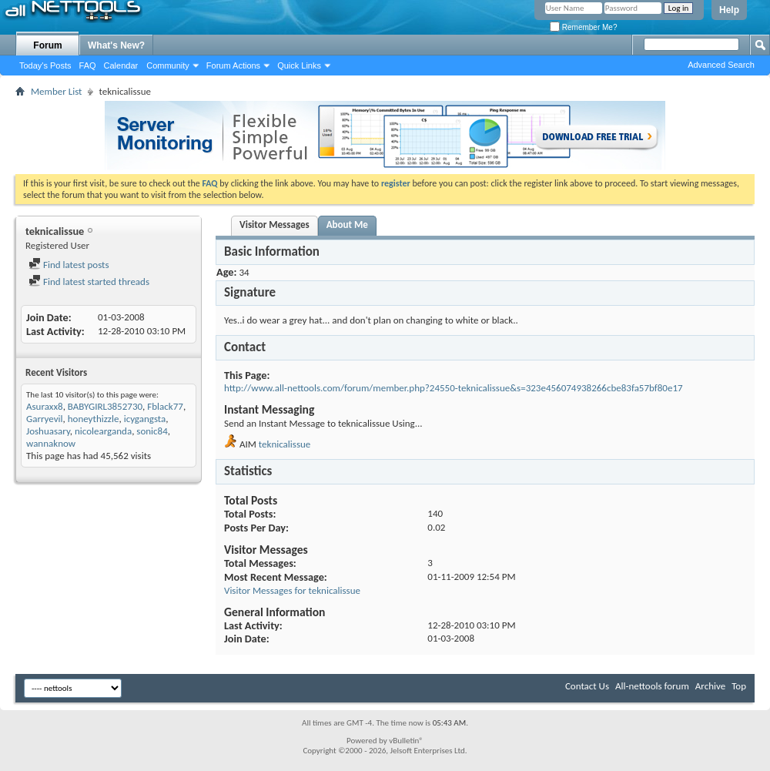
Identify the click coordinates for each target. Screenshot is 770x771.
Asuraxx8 (44, 406)
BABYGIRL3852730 (105, 406)
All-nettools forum (652, 686)
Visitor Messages (274, 224)
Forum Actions (233, 65)
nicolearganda (103, 431)
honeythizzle (93, 418)
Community (167, 65)
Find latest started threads (88, 281)
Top (739, 686)
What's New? (116, 45)
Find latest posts (68, 264)
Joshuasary (48, 431)
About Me (347, 224)
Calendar (121, 65)
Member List (56, 91)
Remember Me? (583, 27)
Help (729, 10)
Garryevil (44, 418)
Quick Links (299, 65)
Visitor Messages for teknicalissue (292, 590)
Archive (710, 686)
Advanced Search (721, 64)
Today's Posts (45, 65)
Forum (47, 45)
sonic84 (151, 431)
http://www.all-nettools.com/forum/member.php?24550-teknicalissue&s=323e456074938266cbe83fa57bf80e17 (453, 388)
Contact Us (587, 686)
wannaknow (50, 443)
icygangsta (145, 418)
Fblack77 (165, 406)
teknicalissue (284, 444)
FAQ (87, 65)
